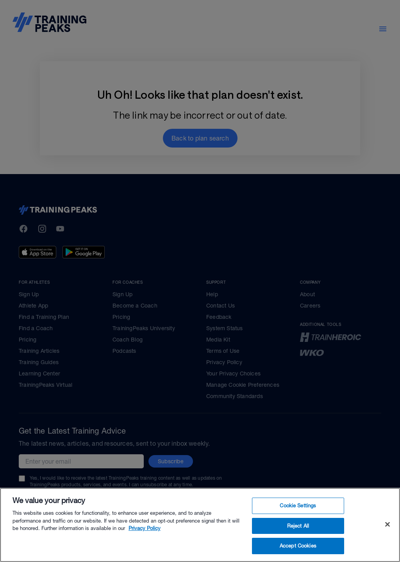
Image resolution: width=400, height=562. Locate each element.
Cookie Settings (298, 511)
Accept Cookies (298, 552)
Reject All (298, 531)
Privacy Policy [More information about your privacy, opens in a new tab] (145, 534)
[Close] (387, 530)
